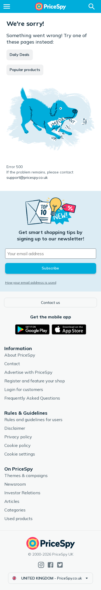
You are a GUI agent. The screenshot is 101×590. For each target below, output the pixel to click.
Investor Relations (22, 492)
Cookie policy (17, 445)
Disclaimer (14, 428)
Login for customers (23, 389)
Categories (15, 510)
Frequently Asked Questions (32, 398)
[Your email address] (50, 253)
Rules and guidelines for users (33, 419)
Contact (12, 363)
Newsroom (15, 484)
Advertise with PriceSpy (28, 372)
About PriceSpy (19, 355)
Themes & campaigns (26, 475)
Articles (11, 501)
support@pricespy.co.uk (27, 177)
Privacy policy (18, 436)
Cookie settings (19, 454)
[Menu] (6, 6)
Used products (18, 518)
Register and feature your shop (34, 380)
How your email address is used (30, 282)
